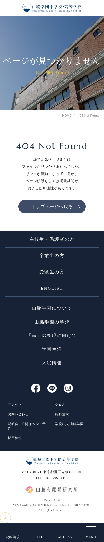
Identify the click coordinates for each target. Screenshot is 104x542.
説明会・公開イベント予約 (27, 430)
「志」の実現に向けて (52, 338)
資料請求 (62, 418)
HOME (67, 115)
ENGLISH (52, 290)
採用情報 (15, 442)
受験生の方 (51, 273)
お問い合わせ (18, 418)
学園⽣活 (52, 352)
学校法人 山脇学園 (69, 428)
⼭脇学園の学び (52, 324)
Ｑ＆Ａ (60, 408)
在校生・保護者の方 (52, 240)
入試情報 (52, 366)
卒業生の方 (51, 257)
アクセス (15, 408)
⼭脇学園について (52, 310)
